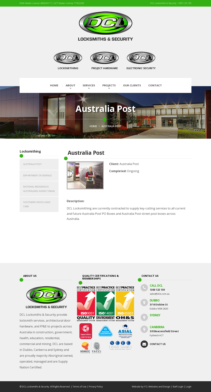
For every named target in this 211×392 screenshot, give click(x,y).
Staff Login (178, 386)
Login (188, 386)
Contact (155, 85)
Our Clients (132, 85)
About (70, 85)
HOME (93, 126)
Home (54, 85)
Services (89, 85)
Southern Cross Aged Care (36, 204)
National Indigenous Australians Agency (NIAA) (39, 188)
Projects (109, 85)
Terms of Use (79, 386)
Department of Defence (37, 175)
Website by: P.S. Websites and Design (151, 386)
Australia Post (111, 126)
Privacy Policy (96, 386)
